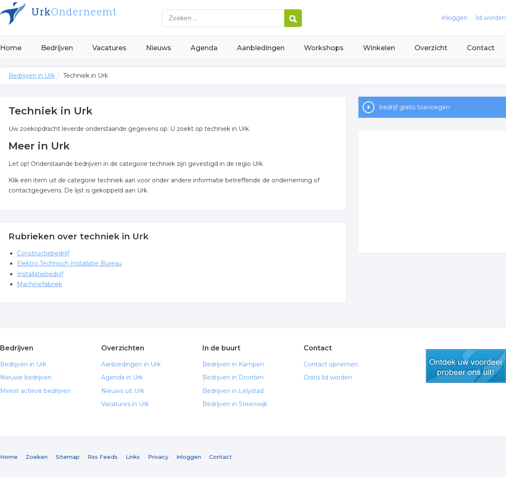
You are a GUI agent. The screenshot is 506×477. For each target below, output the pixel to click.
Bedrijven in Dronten (233, 377)
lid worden (491, 18)
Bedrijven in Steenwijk (234, 404)
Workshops (324, 48)
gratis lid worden (466, 366)
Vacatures (109, 48)
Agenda (204, 48)
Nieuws (158, 48)
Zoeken (37, 456)
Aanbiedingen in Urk (131, 364)
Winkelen (379, 48)
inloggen (454, 18)
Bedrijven (57, 48)
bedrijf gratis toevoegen (415, 107)
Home (11, 48)
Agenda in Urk (122, 377)
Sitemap (68, 456)
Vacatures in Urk (125, 404)
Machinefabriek (39, 284)
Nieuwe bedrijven (25, 377)
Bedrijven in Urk (105, 18)
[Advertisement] (432, 191)
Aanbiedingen (261, 48)
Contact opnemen (331, 364)
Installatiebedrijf (40, 274)
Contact (481, 48)
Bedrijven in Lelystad (233, 391)
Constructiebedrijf (43, 253)
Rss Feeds (103, 456)
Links (133, 456)
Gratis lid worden (328, 377)
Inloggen (188, 456)
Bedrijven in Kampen (233, 364)
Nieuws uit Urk (122, 391)
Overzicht (430, 48)
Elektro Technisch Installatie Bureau (69, 263)
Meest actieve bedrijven (35, 391)
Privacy (158, 456)
